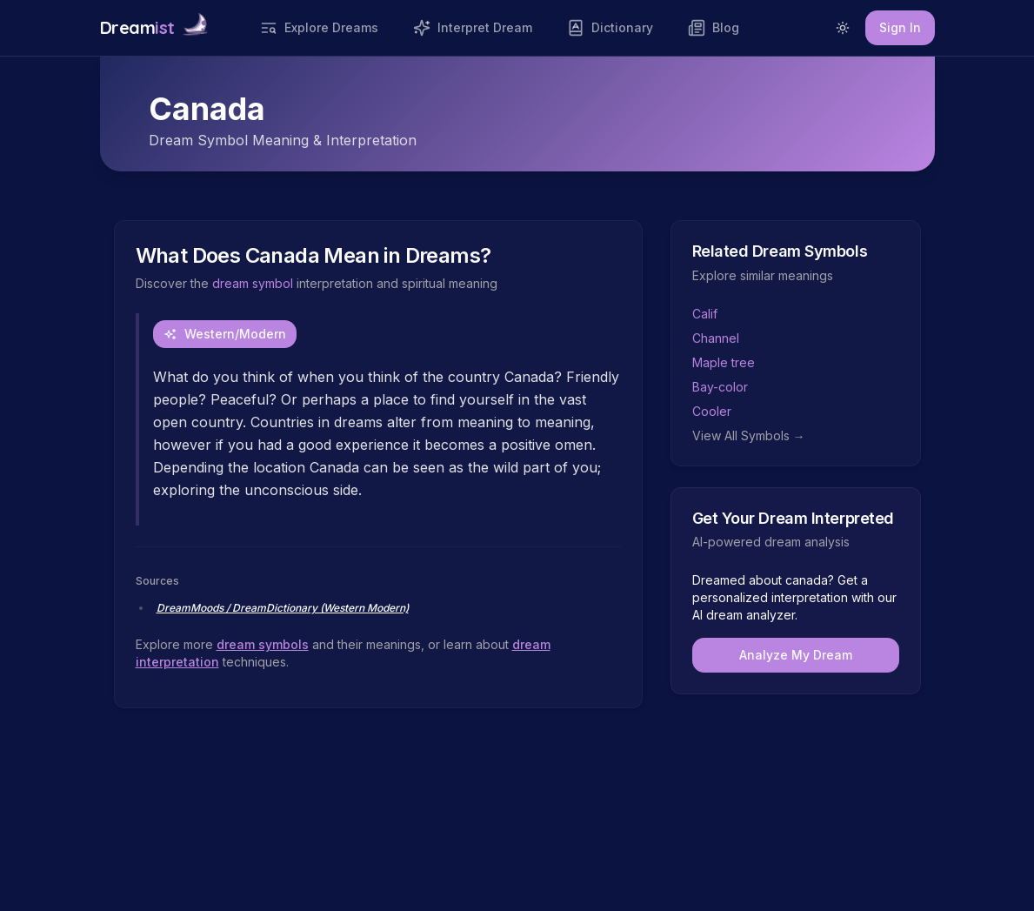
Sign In (900, 27)
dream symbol (252, 283)
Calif (704, 313)
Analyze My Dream (795, 654)
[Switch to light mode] (842, 28)
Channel (715, 338)
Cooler (711, 411)
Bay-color (720, 386)
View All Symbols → (748, 435)
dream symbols (263, 644)
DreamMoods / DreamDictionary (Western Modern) (283, 607)
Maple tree (723, 362)
